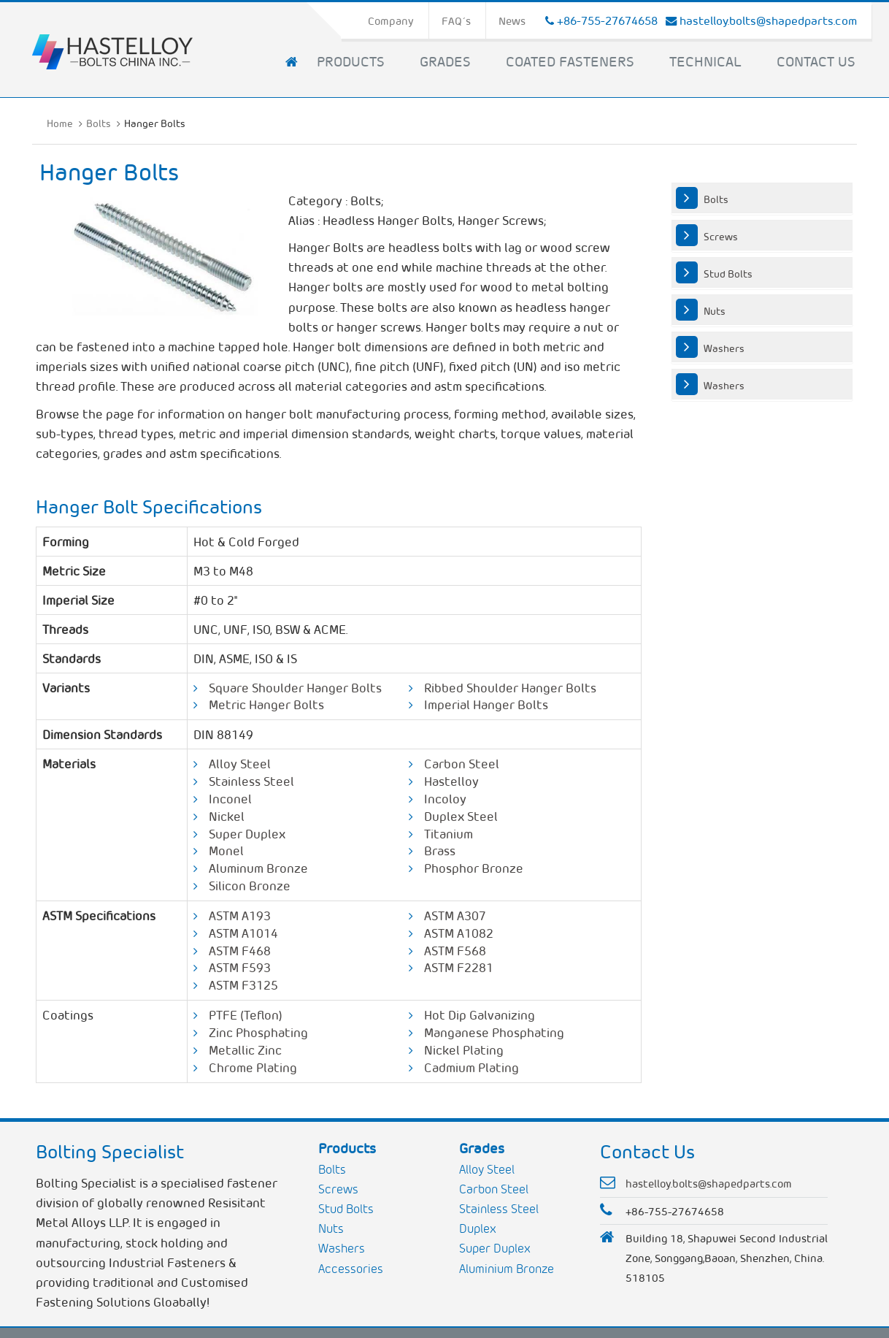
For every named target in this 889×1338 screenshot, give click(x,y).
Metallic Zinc (245, 1049)
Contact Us (816, 60)
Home (60, 122)
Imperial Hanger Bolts (486, 704)
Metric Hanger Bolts (266, 704)
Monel (226, 850)
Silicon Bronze (249, 885)
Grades (445, 60)
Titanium (448, 833)
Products (351, 60)
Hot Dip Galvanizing (479, 1014)
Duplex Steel (461, 816)
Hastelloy (451, 781)
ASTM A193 (240, 915)
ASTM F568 (455, 950)
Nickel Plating (464, 1049)
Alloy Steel (240, 763)
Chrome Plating (253, 1067)
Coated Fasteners (570, 60)
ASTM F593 (240, 967)
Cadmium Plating (471, 1067)
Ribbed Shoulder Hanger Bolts (510, 687)
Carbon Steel (461, 763)
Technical (705, 60)
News (512, 20)
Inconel (230, 798)
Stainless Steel (251, 781)
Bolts (98, 122)
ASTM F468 (240, 950)
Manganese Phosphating (494, 1032)
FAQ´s (456, 20)
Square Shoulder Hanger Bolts (295, 687)
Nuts (715, 310)
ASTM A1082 (458, 933)
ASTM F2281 (458, 967)
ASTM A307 (455, 915)
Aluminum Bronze (258, 868)
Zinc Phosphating (258, 1032)
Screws (721, 235)
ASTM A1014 (243, 933)
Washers (724, 347)
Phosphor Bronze (473, 868)
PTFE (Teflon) (245, 1014)
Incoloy (445, 798)
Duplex (477, 1228)
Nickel (227, 816)
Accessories (350, 1268)
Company (391, 20)
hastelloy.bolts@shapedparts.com (768, 20)
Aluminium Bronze (506, 1268)
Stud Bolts (728, 273)
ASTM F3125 (243, 984)
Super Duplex (247, 833)
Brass (439, 850)
